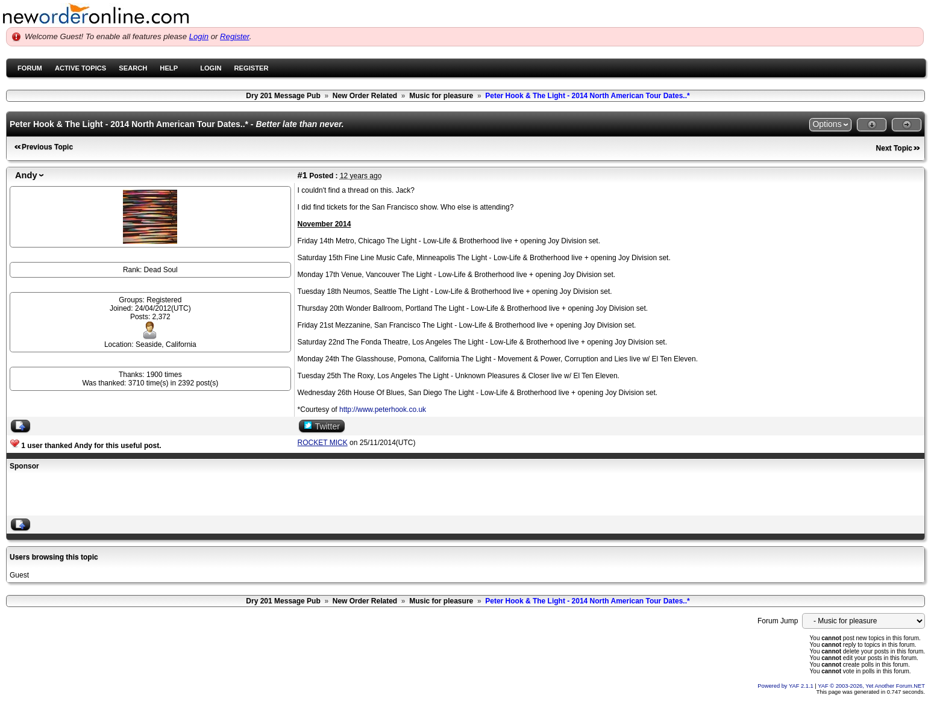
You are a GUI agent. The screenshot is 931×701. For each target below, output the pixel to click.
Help (169, 68)
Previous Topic (47, 147)
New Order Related (365, 96)
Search (133, 68)
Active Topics (80, 68)
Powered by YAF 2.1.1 (786, 686)
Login (198, 36)
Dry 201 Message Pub (283, 96)
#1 (302, 175)
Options (826, 124)
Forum (29, 68)
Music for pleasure (441, 96)
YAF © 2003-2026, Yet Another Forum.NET (871, 686)
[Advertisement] (151, 494)
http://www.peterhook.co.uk (382, 409)
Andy (26, 175)
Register (234, 36)
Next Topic (894, 148)
